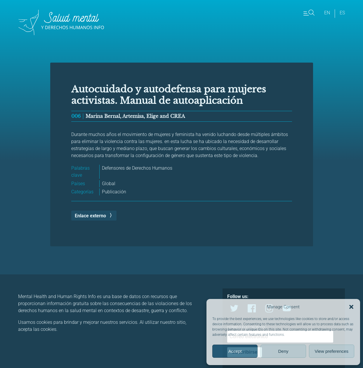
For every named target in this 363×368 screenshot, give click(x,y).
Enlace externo (90, 216)
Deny (283, 351)
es (342, 13)
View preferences (332, 351)
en (327, 13)
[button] (351, 307)
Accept (235, 351)
